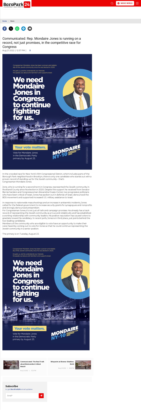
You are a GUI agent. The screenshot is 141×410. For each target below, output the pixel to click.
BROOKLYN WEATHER (24, 11)
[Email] (24, 396)
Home (4, 21)
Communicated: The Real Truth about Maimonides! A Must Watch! (32, 364)
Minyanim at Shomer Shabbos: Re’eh (62, 363)
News (12, 21)
